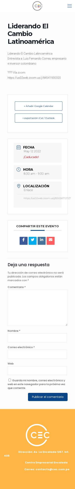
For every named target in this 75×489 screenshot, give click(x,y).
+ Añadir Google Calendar (38, 106)
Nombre (14, 331)
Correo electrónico (21, 347)
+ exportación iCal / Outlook (38, 118)
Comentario (17, 287)
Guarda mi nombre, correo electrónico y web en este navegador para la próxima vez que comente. (36, 384)
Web (11, 364)
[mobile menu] (69, 6)
